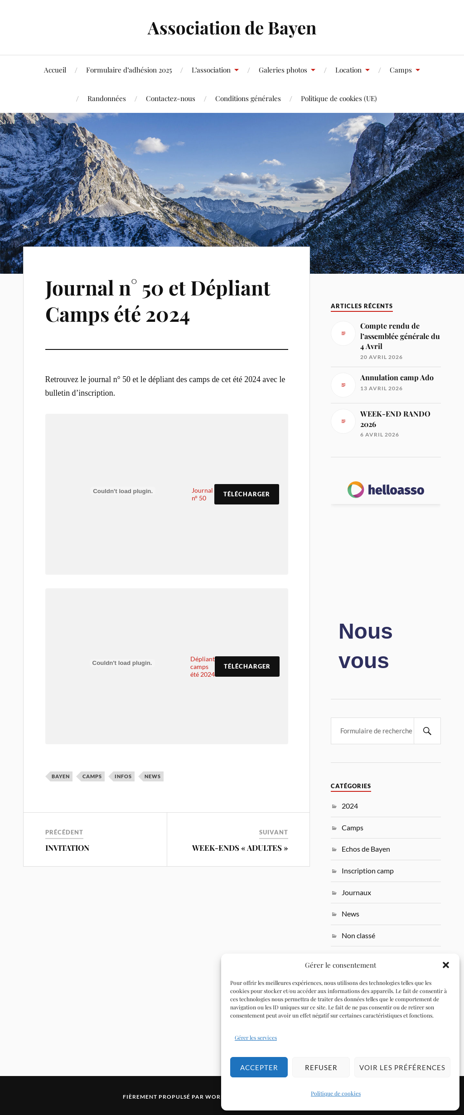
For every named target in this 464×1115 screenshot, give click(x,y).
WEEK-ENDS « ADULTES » (240, 848)
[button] (445, 965)
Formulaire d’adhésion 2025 (129, 69)
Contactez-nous (170, 98)
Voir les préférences (402, 1067)
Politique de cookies (336, 1093)
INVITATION (67, 848)
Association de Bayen (232, 27)
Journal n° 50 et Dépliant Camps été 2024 (158, 300)
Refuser (321, 1067)
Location (348, 69)
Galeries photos (283, 69)
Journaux (356, 892)
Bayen (61, 776)
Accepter (259, 1067)
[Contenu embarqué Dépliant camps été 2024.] (122, 663)
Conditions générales (248, 98)
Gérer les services (256, 1037)
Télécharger (246, 494)
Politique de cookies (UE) (339, 98)
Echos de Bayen (366, 848)
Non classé (358, 935)
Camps (401, 69)
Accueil (55, 69)
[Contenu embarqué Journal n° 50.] (123, 491)
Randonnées (106, 98)
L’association (211, 69)
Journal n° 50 (202, 494)
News (153, 776)
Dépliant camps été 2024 (202, 666)
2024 (350, 805)
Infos (123, 776)
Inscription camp (368, 870)
